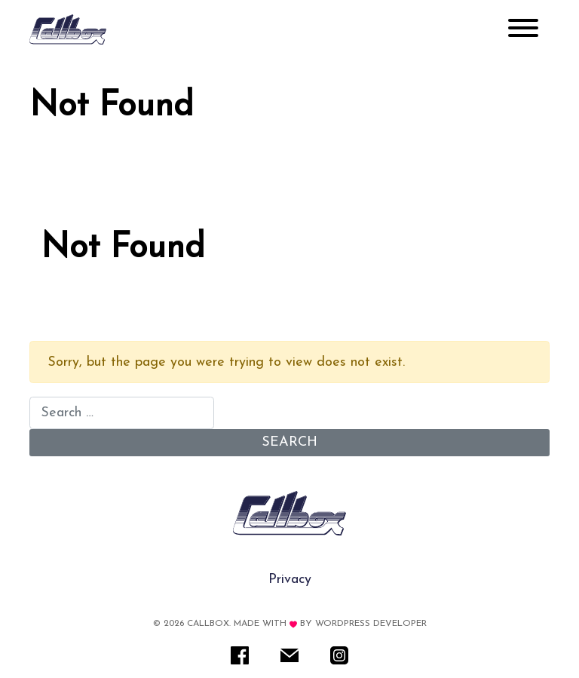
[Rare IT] (67, 29)
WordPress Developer (371, 623)
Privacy (289, 579)
